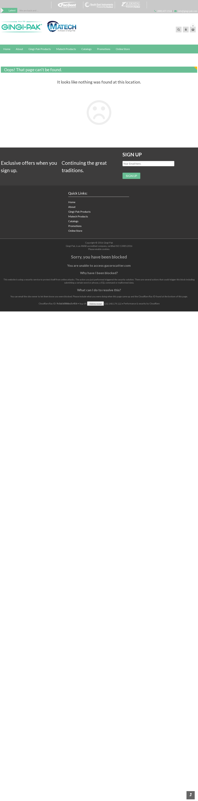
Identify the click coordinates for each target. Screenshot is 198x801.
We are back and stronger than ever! (29, 10)
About (19, 48)
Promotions (103, 48)
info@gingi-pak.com (187, 11)
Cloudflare (154, 303)
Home (6, 48)
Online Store (123, 48)
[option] (29, 10)
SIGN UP (132, 154)
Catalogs (86, 48)
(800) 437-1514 (164, 11)
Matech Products (66, 48)
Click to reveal (95, 304)
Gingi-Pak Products (39, 48)
